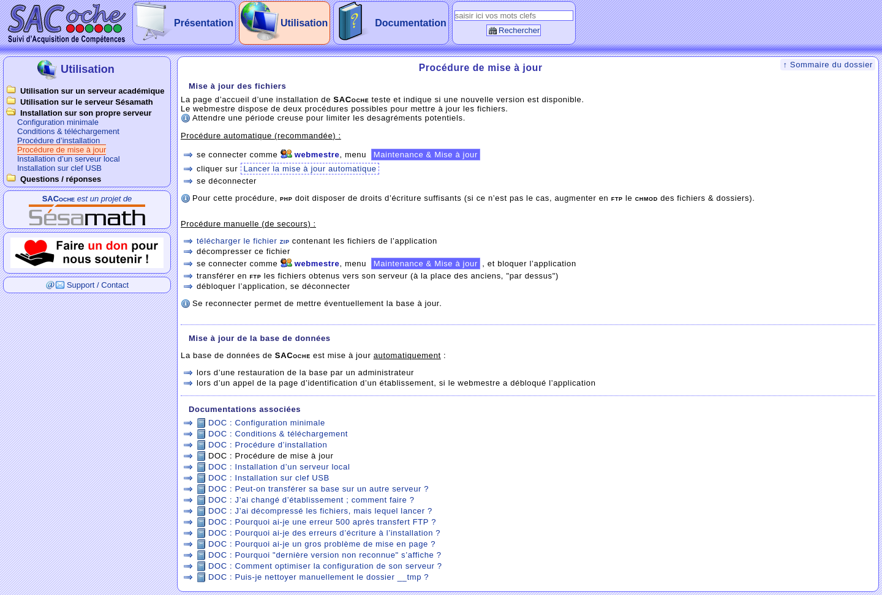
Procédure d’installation (58, 140)
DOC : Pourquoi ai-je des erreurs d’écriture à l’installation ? (324, 532)
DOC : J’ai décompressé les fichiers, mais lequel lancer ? (320, 510)
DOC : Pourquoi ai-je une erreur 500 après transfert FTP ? (322, 521)
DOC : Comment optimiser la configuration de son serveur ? (325, 566)
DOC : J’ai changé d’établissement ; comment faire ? (311, 499)
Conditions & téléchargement (68, 131)
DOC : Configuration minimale (266, 422)
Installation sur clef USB (59, 168)
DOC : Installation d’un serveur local (279, 466)
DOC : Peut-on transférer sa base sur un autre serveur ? (318, 488)
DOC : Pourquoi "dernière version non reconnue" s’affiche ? (325, 554)
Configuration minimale (58, 122)
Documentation (410, 23)
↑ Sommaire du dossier (828, 64)
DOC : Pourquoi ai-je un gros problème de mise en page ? (321, 543)
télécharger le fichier (243, 240)
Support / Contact (98, 285)
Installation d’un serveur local (68, 158)
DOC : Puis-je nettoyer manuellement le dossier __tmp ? (318, 577)
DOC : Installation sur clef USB (269, 477)
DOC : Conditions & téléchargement (278, 433)
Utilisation (304, 23)
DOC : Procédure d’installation (267, 444)
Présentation (203, 23)
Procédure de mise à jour (61, 149)
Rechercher (519, 30)
